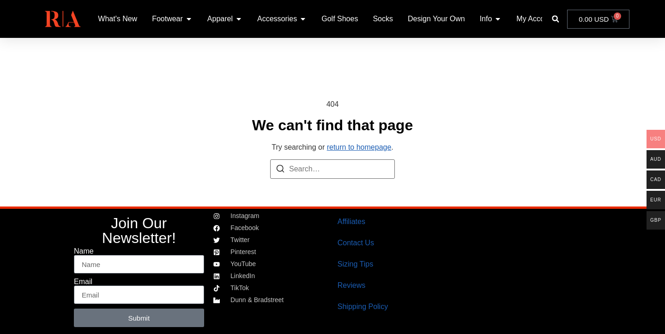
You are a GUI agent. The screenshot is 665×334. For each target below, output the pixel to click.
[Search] (280, 170)
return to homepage (359, 147)
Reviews (351, 285)
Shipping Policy (363, 306)
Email (83, 281)
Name (84, 251)
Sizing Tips (355, 264)
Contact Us (356, 243)
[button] (555, 19)
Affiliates (351, 221)
